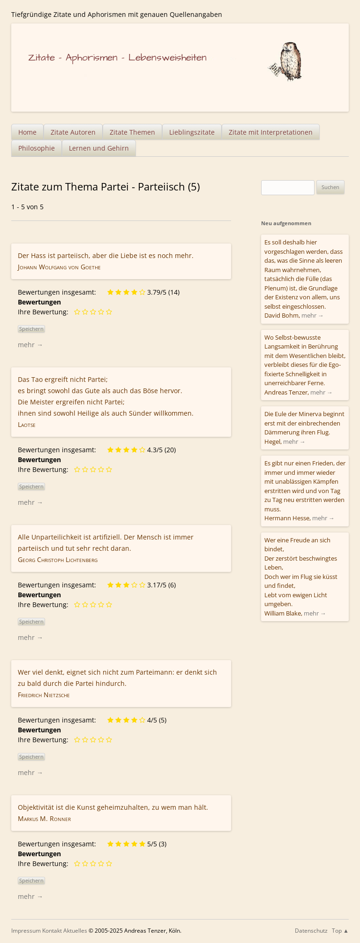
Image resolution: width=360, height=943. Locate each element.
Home (27, 132)
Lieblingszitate (192, 132)
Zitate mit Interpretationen (271, 132)
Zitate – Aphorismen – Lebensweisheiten (117, 57)
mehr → (30, 344)
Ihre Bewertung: (45, 311)
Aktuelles (75, 931)
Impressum (26, 931)
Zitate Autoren (73, 132)
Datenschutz (311, 931)
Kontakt (52, 931)
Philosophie (36, 148)
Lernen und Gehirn (99, 148)
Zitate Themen (132, 132)
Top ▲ (340, 931)
